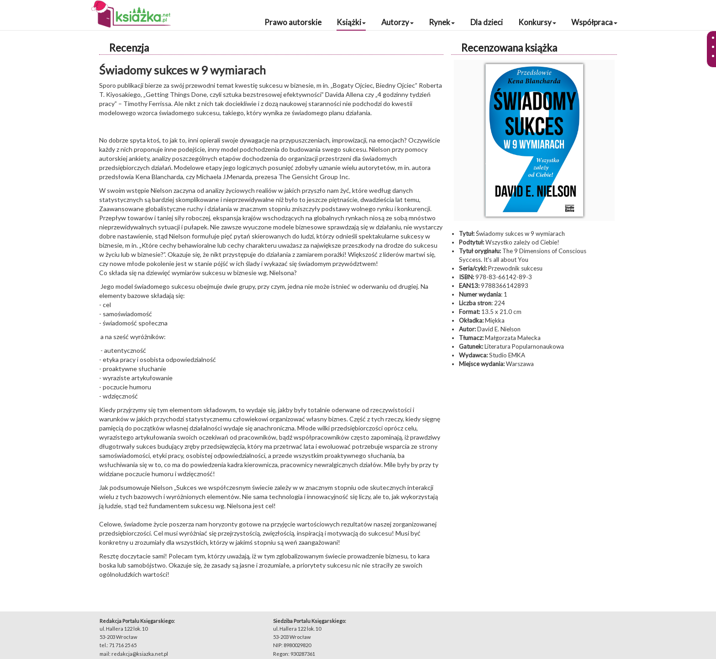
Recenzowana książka (509, 48)
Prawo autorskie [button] (292, 22)
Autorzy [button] (397, 22)
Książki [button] (351, 22)
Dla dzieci (486, 22)
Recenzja (129, 48)
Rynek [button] (442, 22)
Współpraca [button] (594, 22)
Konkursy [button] (537, 22)
